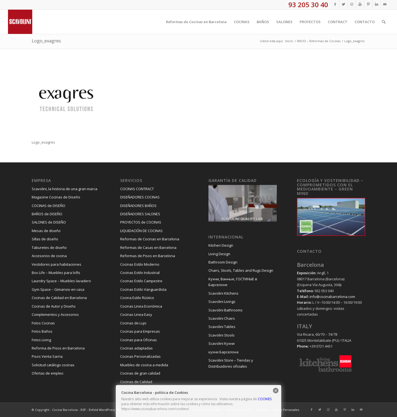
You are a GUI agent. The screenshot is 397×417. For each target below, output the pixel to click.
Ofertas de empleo (47, 373)
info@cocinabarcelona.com (332, 296)
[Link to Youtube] (360, 4)
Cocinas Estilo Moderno (139, 264)
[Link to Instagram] (352, 4)
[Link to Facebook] (335, 4)
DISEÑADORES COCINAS (140, 197)
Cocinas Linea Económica (141, 306)
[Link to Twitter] (343, 4)
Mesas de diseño (46, 230)
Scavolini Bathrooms (225, 310)
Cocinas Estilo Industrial (140, 272)
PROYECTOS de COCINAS (140, 222)
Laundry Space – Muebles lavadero (61, 280)
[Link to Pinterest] (368, 4)
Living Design (219, 253)
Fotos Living (41, 339)
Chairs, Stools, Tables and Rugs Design (240, 270)
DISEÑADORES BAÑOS (138, 205)
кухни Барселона (223, 351)
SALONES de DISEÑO (49, 222)
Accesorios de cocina (49, 255)
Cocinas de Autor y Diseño (54, 306)
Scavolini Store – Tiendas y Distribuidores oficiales (230, 363)
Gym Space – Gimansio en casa (58, 289)
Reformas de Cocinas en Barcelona (149, 238)
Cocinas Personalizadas (140, 356)
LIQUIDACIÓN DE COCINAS (141, 230)
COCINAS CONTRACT (137, 188)
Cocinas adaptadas (136, 348)
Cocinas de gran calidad (140, 373)
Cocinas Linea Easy (136, 314)
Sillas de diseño (45, 238)
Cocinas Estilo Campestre (141, 280)
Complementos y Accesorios (55, 314)
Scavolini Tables (221, 326)
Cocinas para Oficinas (138, 339)
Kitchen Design (220, 245)
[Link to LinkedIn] (376, 4)
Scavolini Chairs (221, 318)
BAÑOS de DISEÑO (47, 213)
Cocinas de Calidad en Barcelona (59, 297)
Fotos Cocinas (43, 323)
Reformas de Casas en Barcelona (148, 247)
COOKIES (265, 399)
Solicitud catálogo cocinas (53, 364)
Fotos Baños (42, 331)
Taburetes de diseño (49, 247)
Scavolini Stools (221, 335)
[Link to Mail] (385, 4)
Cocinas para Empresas (140, 331)
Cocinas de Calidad (136, 381)
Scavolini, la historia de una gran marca (64, 188)
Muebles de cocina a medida (144, 364)
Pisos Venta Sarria (47, 356)
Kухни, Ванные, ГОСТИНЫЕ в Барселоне (232, 281)
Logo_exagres (46, 41)
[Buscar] (383, 22)
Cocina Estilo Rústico (137, 297)
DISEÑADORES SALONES (140, 213)
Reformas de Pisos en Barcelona (147, 255)
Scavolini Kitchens (223, 293)
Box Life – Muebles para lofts (56, 272)
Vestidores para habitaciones (56, 264)
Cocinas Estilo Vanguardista (143, 289)
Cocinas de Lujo (133, 323)
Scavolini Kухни (221, 343)
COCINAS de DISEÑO (48, 205)
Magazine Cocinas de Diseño (56, 197)
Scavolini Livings (221, 301)
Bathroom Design (222, 262)
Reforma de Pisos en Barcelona (58, 348)
